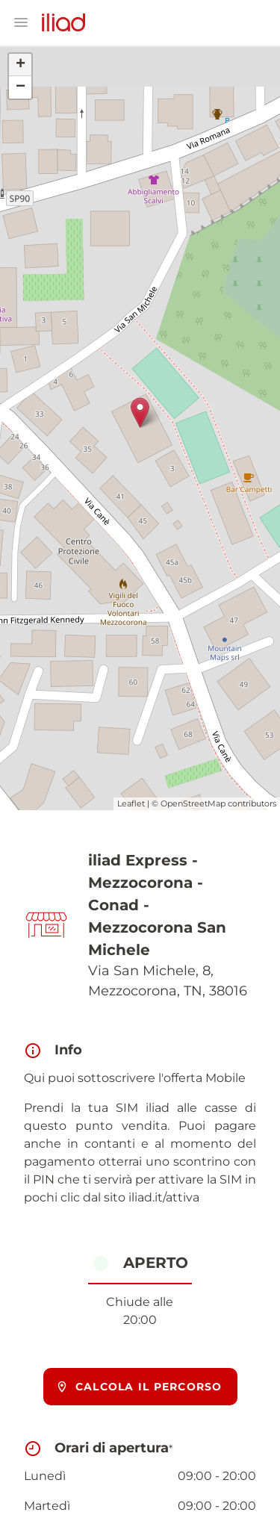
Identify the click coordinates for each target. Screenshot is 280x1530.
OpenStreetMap (193, 803)
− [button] (20, 87)
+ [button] (20, 65)
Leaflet (131, 803)
